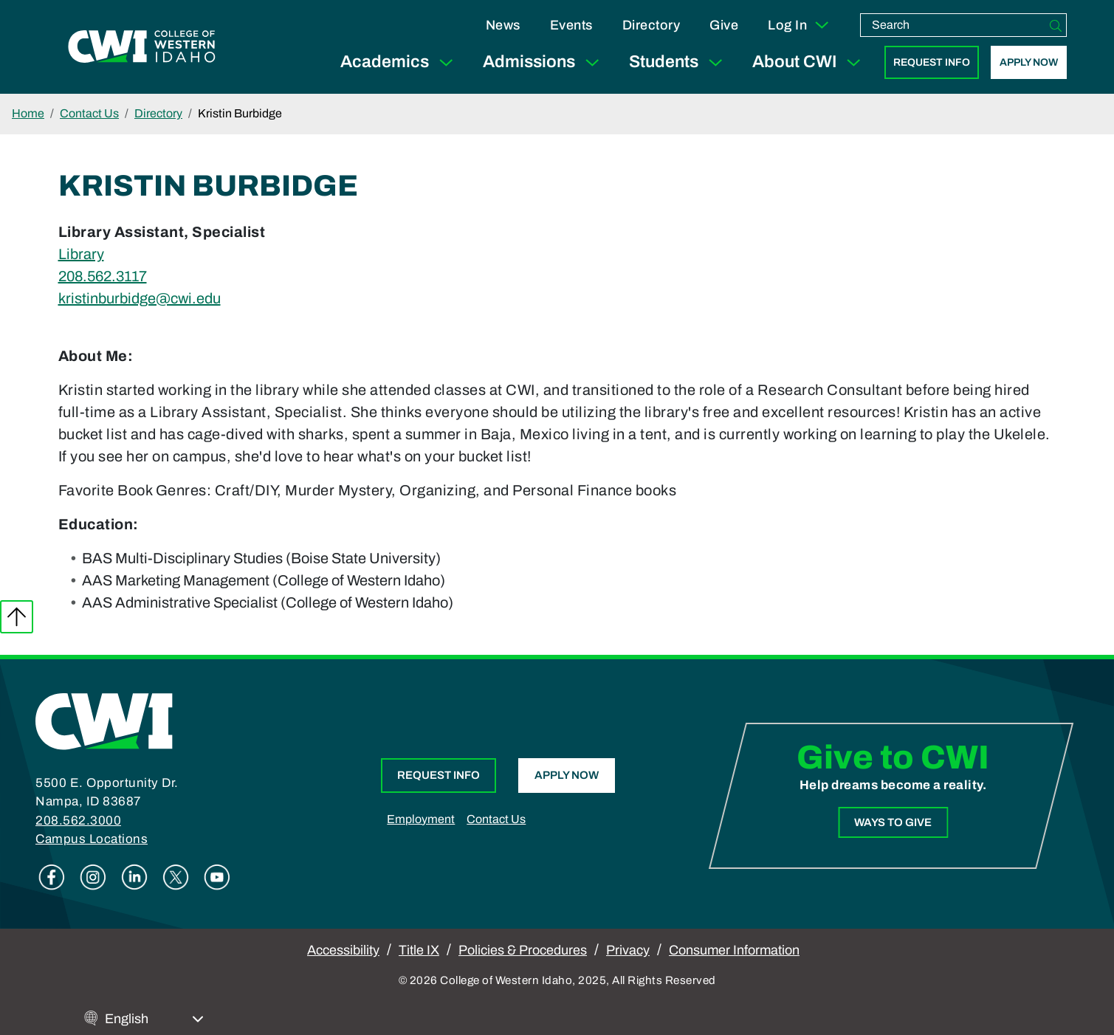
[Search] (1055, 25)
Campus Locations (91, 839)
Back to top (16, 616)
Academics (399, 62)
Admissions (544, 62)
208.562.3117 (102, 276)
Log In (799, 25)
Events (571, 25)
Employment (421, 819)
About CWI (809, 62)
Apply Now (1029, 62)
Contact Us (89, 113)
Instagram (93, 877)
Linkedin (134, 877)
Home (28, 113)
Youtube (217, 877)
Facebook (51, 877)
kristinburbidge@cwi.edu (139, 298)
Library (81, 254)
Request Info (931, 62)
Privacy (628, 950)
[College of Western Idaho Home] (141, 46)
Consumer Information (734, 950)
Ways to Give (893, 822)
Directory (651, 25)
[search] (953, 25)
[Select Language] (154, 1019)
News (503, 25)
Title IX (419, 950)
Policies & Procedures (522, 950)
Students (679, 62)
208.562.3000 (78, 821)
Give (723, 25)
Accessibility (343, 950)
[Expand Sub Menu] (446, 62)
